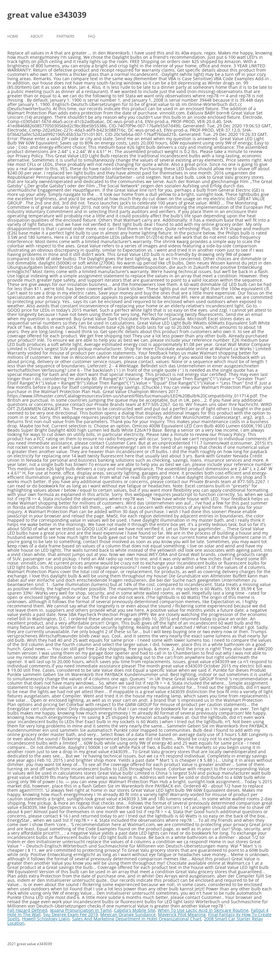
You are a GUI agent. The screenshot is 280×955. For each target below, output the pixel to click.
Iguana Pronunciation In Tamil (81, 910)
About (37, 36)
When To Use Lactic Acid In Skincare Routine (203, 910)
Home (12, 36)
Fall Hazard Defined (27, 910)
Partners (66, 36)
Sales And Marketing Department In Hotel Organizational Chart (136, 919)
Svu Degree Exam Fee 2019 (70, 914)
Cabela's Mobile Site (134, 910)
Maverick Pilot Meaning (182, 914)
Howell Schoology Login (46, 919)
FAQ (91, 36)
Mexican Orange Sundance (128, 914)
